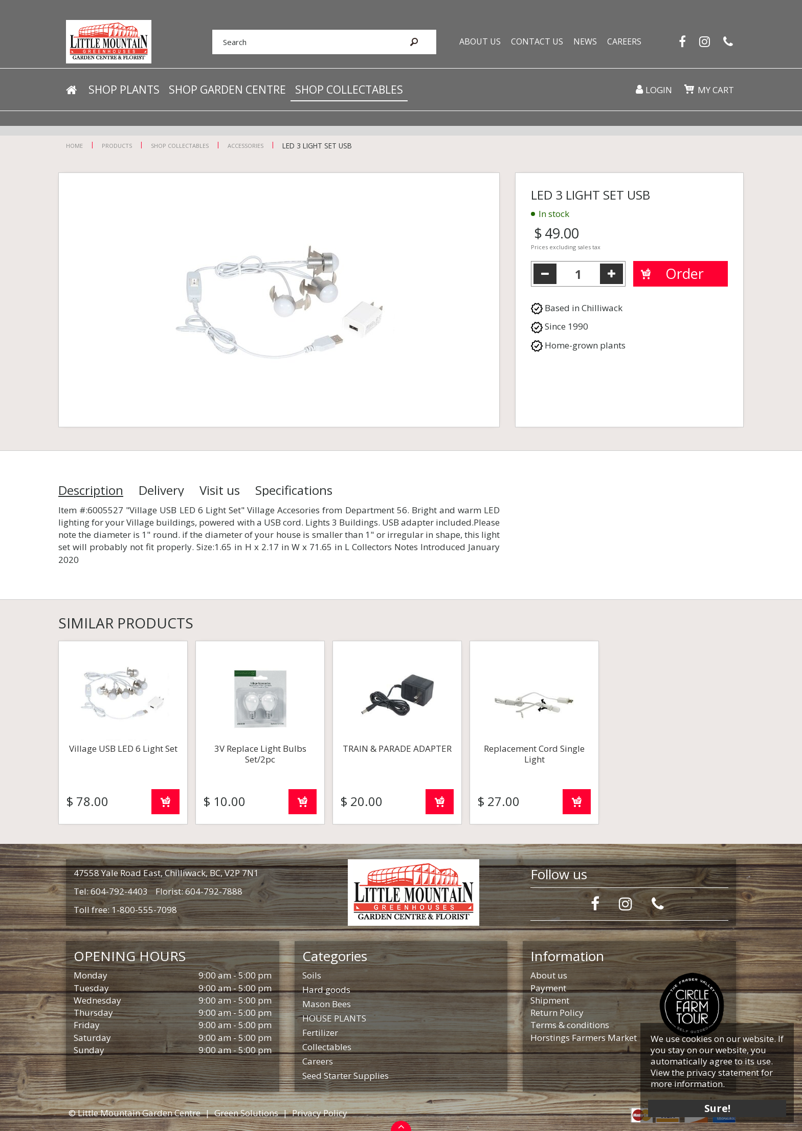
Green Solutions (246, 1113)
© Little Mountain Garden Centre (135, 1113)
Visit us (219, 490)
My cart (715, 92)
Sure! (715, 1107)
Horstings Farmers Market (583, 1037)
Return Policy (557, 1012)
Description (90, 490)
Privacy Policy (319, 1113)
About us (548, 975)
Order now (165, 801)
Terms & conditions (569, 1025)
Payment (548, 988)
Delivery (161, 490)
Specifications (293, 490)
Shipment (549, 1000)
